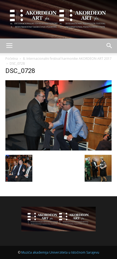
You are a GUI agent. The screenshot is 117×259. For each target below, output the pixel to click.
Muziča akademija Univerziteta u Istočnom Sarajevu (60, 252)
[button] (109, 45)
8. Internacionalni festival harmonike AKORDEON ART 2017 (67, 58)
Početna (11, 58)
